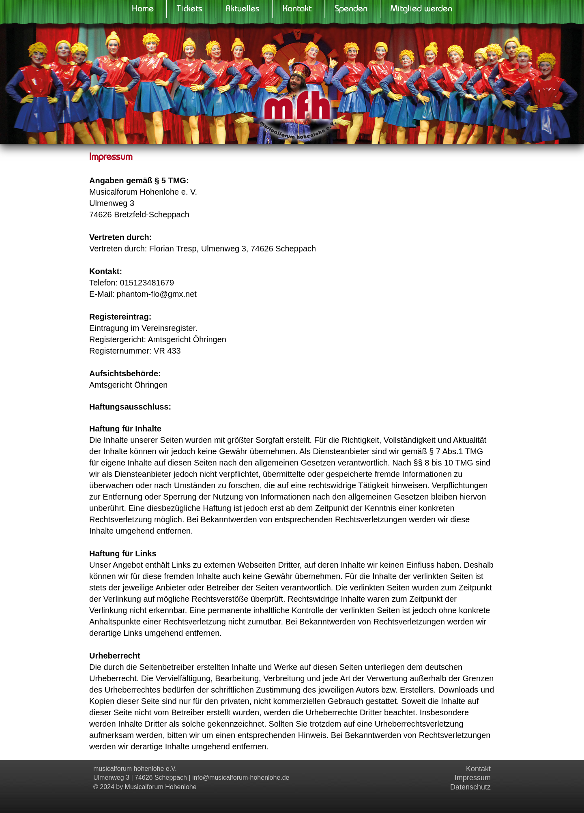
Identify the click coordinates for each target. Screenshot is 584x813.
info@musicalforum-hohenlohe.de (240, 777)
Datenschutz (470, 787)
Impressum (473, 778)
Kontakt (478, 769)
